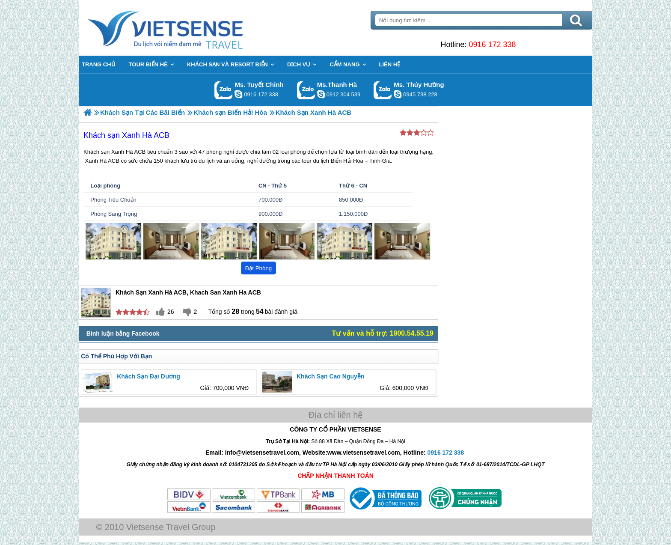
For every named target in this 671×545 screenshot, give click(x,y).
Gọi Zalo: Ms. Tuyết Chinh (223, 90)
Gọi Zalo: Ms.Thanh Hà (306, 90)
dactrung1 (397, 94)
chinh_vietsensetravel (238, 94)
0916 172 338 (492, 44)
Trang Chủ (186, 28)
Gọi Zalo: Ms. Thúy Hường (382, 90)
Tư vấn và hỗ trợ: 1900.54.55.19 (382, 333)
